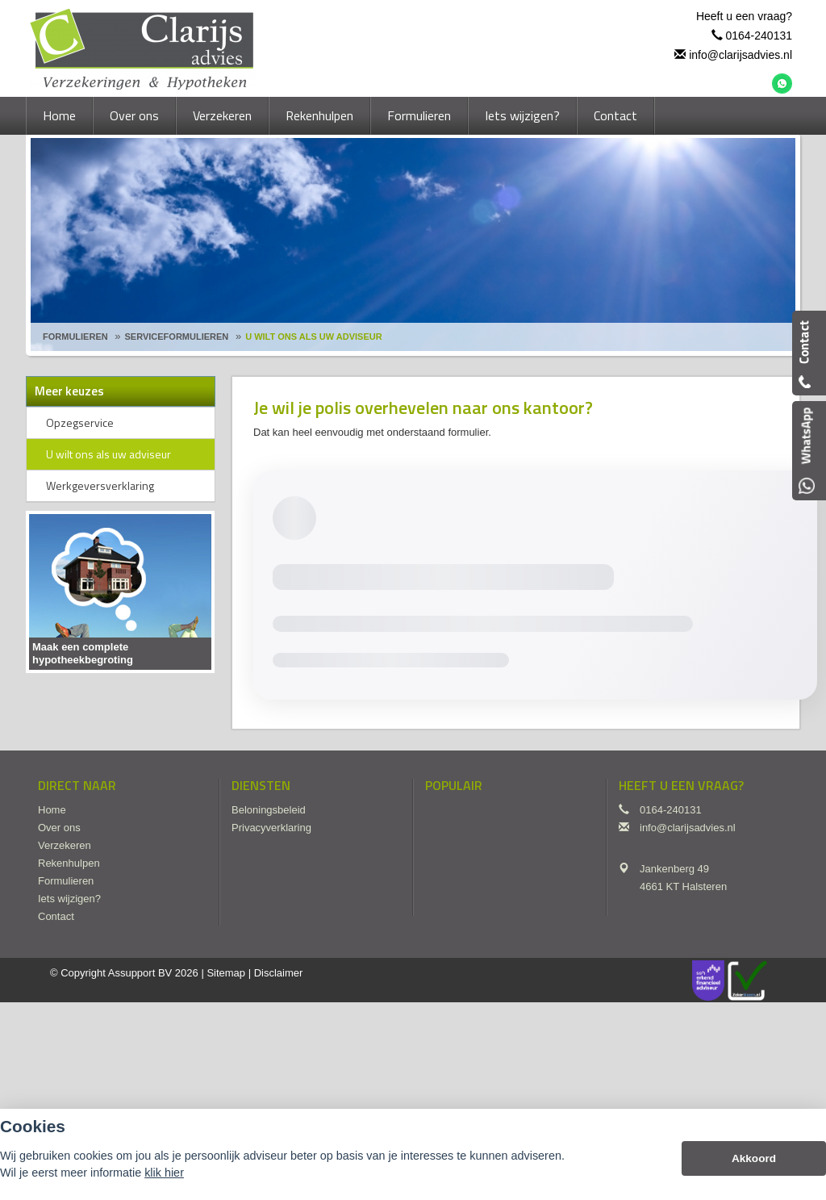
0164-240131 (758, 35)
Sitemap (225, 973)
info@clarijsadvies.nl (740, 54)
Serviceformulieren (177, 336)
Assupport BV (140, 973)
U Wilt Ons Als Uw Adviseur (313, 336)
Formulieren (75, 336)
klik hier (164, 1172)
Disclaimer (278, 973)
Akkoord (754, 1158)
